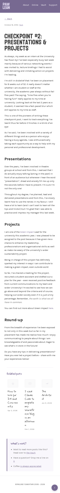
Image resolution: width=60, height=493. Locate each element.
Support (53, 5)
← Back (8, 18)
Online (35, 5)
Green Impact (27, 232)
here (51, 308)
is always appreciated (30, 466)
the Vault (30, 453)
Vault (43, 5)
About (26, 5)
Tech (21, 25)
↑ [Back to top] (54, 487)
